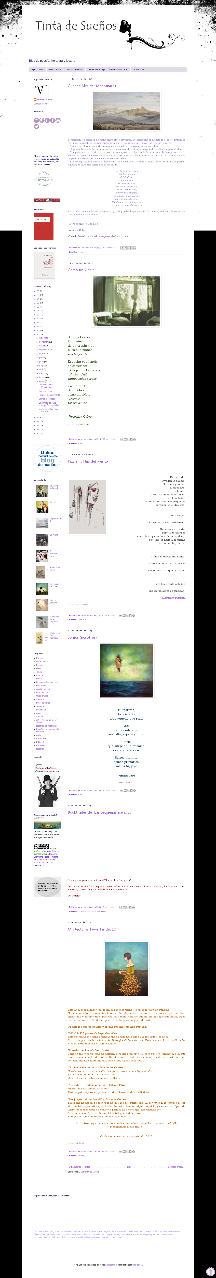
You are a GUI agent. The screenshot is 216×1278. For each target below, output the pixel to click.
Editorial (40, 742)
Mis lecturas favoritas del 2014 (94, 929)
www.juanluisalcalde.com (113, 236)
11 (38, 429)
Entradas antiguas (176, 1167)
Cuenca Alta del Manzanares (92, 85)
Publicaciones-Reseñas (74, 69)
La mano (54, 535)
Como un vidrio (81, 269)
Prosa (80, 252)
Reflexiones (41, 685)
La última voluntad (54, 487)
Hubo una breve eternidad (54, 619)
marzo (42, 373)
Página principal (37, 69)
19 (38, 318)
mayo (42, 365)
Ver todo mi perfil (41, 104)
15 (38, 334)
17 (38, 326)
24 (38, 299)
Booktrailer (82, 911)
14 (38, 417)
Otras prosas (42, 696)
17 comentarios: (110, 248)
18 (38, 323)
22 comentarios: (110, 439)
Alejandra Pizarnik (173, 597)
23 (38, 303)
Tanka (39, 672)
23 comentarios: (108, 615)
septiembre (44, 349)
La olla (53, 502)
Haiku (39, 668)
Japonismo (41, 706)
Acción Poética (43, 689)
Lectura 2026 (138, 69)
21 (38, 311)
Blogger (138, 1265)
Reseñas (40, 749)
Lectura (81, 1155)
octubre (43, 346)
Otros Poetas (83, 619)
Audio (39, 735)
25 (38, 295)
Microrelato (41, 710)
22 (38, 307)
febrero (42, 377)
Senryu (39, 717)
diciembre (44, 338)
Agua (38, 713)
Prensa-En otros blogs (96, 69)
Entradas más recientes (79, 1167)
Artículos (40, 699)
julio (41, 357)
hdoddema (110, 1265)
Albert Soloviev (81, 604)
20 (38, 315)
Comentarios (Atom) (90, 1172)
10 (38, 433)
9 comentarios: (109, 907)
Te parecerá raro (54, 553)
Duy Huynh (130, 782)
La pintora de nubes (54, 585)
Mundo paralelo (53, 601)
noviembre (44, 342)
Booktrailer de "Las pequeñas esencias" (100, 812)
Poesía (81, 443)
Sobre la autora (55, 69)
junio (41, 361)
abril (41, 369)
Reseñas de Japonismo (46, 726)
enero (42, 381)
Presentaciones (43, 703)
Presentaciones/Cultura (118, 69)
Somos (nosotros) (82, 637)
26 (38, 291)
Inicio (129, 1167)
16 (38, 330)
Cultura (39, 675)
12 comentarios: (108, 1151)
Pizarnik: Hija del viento (88, 461)
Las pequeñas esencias (96, 911)
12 (38, 425)
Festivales (40, 745)
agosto (42, 354)
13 (38, 421)
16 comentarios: (110, 790)
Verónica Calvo (44, 99)
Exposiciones (42, 692)
